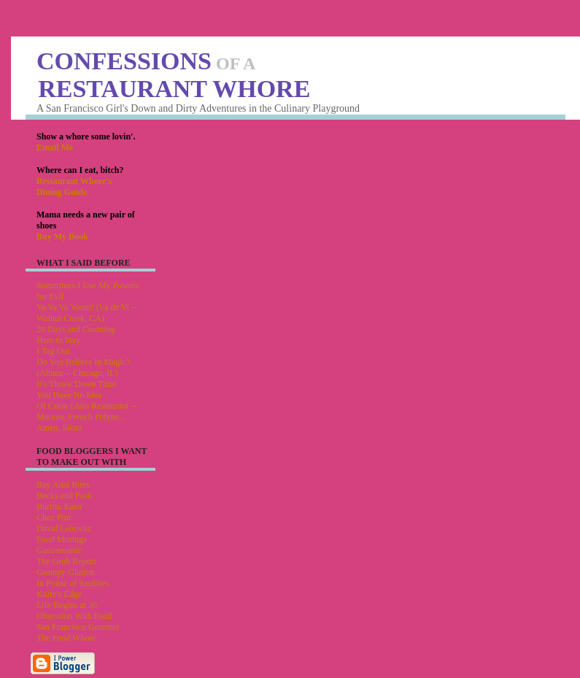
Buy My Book (62, 236)
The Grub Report (66, 561)
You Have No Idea (68, 395)
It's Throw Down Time (76, 384)
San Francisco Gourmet (77, 627)
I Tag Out (53, 351)
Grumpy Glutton (65, 572)
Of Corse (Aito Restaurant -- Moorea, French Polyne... (86, 411)
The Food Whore (66, 638)
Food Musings (61, 539)
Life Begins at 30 (66, 605)
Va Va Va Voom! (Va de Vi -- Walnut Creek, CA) (86, 312)
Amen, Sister (59, 428)
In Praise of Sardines (72, 583)
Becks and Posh (64, 495)
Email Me (54, 147)
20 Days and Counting (75, 329)
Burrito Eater (59, 506)
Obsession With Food (74, 616)
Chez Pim (53, 517)
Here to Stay (58, 340)
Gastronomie (59, 550)
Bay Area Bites (63, 484)
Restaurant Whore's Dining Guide (74, 186)
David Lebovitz (63, 528)
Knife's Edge (59, 594)
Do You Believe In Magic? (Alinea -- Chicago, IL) (83, 367)
